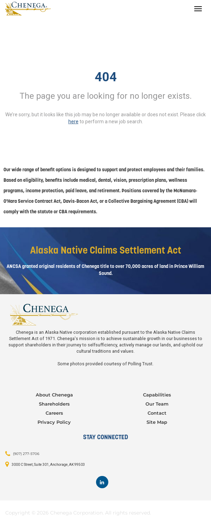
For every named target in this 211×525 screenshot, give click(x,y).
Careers (54, 413)
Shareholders (54, 404)
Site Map (157, 422)
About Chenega (54, 395)
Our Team (157, 404)
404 (106, 77)
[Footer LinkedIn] (102, 482)
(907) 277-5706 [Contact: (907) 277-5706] (26, 453)
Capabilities (157, 395)
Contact (157, 413)
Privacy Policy (54, 422)
